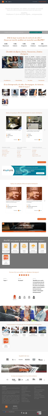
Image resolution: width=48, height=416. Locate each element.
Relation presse (24, 389)
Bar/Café (18, 152)
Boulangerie (34, 150)
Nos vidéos (30, 82)
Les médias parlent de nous (26, 391)
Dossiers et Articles (25, 398)
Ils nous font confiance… (25, 394)
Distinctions (23, 392)
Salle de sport (4, 154)
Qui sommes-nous (24, 388)
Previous (3, 130)
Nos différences (7, 82)
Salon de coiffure (35, 154)
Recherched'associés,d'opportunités (28, 25)
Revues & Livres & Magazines (26, 395)
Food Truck (19, 156)
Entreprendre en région (25, 400)
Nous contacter (36, 398)
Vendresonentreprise (12, 25)
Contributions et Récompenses (39, 395)
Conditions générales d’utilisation (39, 389)
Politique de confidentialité (38, 391)
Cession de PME (4, 150)
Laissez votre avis (15, 408)
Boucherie (34, 151)
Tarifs (35, 388)
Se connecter (35, 1)
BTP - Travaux (4, 155)
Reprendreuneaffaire (20, 25)
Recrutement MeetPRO (37, 394)
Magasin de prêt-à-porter (36, 155)
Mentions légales (37, 392)
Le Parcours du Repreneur (26, 401)
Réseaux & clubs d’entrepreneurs (39, 397)
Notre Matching (19, 82)
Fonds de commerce (5, 151)
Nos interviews (41, 82)
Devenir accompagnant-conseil (35, 32)
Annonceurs (24, 397)
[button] (10, 1)
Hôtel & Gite (19, 155)
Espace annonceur (43, 175)
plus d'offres (41, 164)
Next (44, 130)
